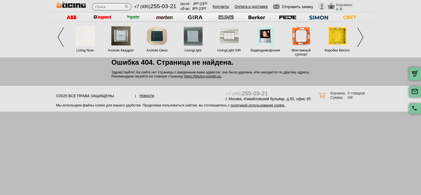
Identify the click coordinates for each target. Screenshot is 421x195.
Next (360, 37)
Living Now (85, 50)
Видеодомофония (265, 50)
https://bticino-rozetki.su (202, 76)
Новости (147, 95)
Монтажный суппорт (301, 52)
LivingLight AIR (229, 50)
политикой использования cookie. (258, 105)
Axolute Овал (157, 50)
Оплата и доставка (251, 6)
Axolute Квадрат (121, 50)
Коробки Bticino (337, 50)
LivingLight (192, 50)
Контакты (221, 6)
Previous (60, 37)
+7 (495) (155, 6)
